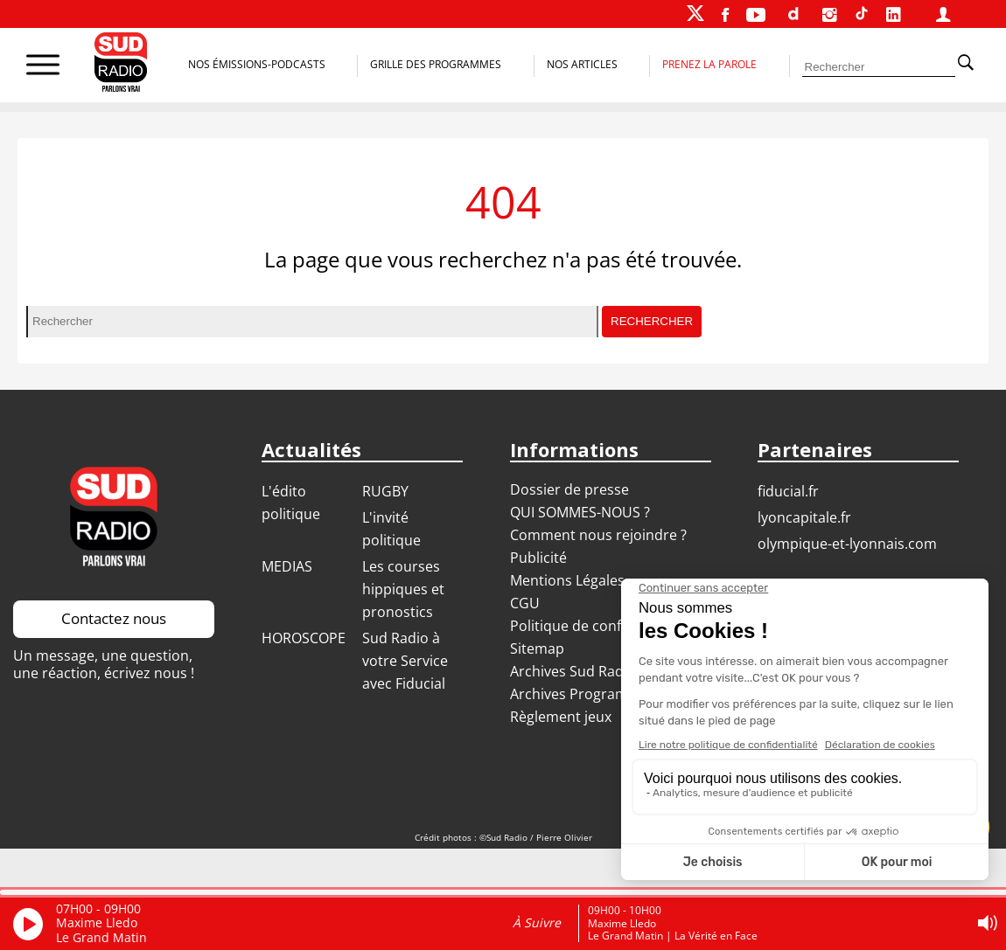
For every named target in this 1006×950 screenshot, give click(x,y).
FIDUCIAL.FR (788, 491)
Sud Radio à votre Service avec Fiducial (405, 660)
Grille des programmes (435, 64)
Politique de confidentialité (598, 625)
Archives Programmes (583, 694)
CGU (525, 603)
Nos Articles (582, 64)
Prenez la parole (709, 64)
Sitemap (537, 648)
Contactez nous (113, 618)
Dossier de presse (569, 489)
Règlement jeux (560, 716)
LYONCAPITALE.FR (804, 517)
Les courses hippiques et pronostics (403, 589)
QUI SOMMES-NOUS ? (580, 512)
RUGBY (385, 491)
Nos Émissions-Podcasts (256, 64)
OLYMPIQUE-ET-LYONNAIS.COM (847, 543)
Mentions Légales (567, 580)
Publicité (538, 557)
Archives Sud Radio (573, 671)
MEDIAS (287, 566)
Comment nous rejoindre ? (600, 534)
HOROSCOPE (304, 638)
